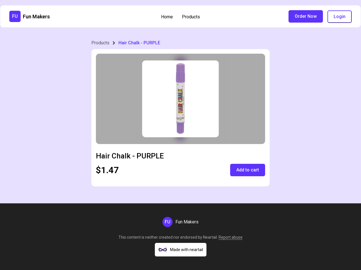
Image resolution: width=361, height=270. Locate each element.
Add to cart (247, 170)
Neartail (210, 237)
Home (167, 16)
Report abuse (231, 237)
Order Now (306, 16)
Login (339, 16)
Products (191, 16)
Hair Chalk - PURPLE (139, 42)
